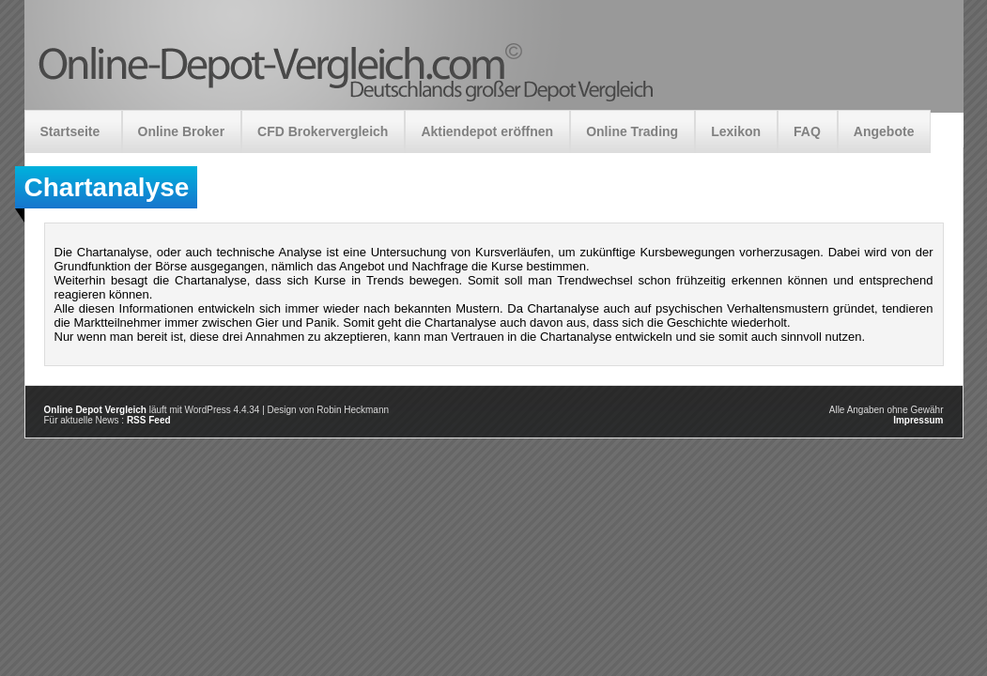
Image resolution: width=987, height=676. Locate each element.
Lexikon (736, 131)
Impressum (918, 420)
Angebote (884, 131)
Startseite (70, 131)
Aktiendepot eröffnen (487, 131)
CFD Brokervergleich (322, 131)
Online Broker (181, 131)
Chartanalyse (107, 187)
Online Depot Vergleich (95, 410)
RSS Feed (149, 420)
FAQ (807, 131)
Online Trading (632, 131)
